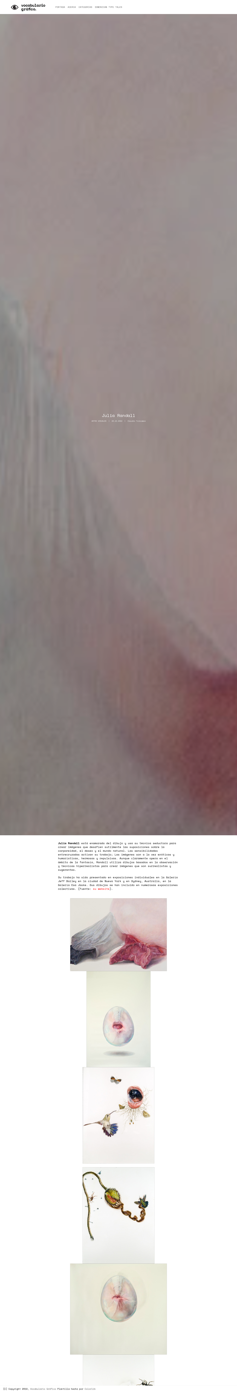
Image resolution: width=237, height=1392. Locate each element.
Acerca (72, 7)
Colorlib (90, 1388)
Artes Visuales (99, 421)
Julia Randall (118, 415)
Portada (60, 7)
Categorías (85, 7)
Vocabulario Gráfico (43, 1388)
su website (101, 889)
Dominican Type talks (108, 7)
